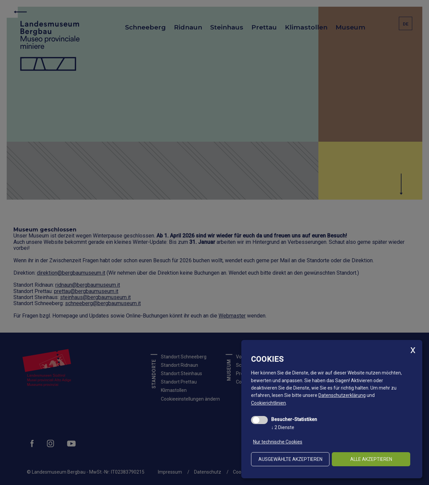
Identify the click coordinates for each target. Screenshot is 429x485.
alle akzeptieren (371, 459)
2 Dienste (282, 427)
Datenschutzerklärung (342, 395)
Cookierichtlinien (268, 403)
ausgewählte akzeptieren (290, 459)
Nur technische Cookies (277, 441)
